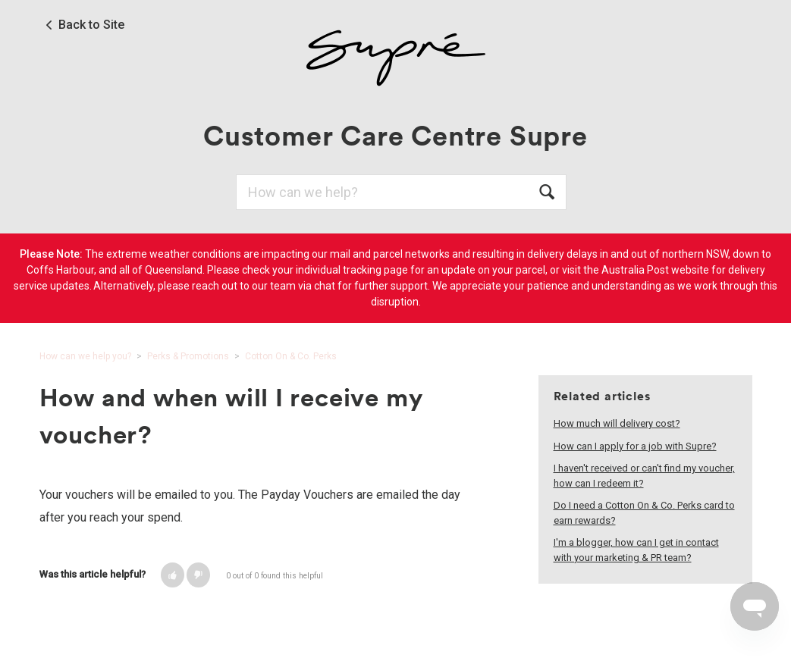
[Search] (401, 192)
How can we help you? (85, 356)
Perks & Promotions (188, 356)
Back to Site (91, 25)
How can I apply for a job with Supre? (635, 446)
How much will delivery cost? (617, 423)
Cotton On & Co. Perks (291, 356)
